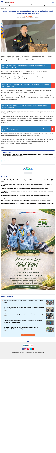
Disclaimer (22, 352)
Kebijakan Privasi (15, 352)
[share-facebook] (24, 169)
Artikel (31, 5)
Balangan (43, 5)
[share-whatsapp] (29, 169)
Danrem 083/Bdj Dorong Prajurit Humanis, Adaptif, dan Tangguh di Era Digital (23, 301)
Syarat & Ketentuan (29, 352)
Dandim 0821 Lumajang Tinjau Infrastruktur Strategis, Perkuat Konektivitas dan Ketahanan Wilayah (21, 328)
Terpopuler (9, 5)
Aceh (20, 5)
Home (3, 5)
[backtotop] (28, 342)
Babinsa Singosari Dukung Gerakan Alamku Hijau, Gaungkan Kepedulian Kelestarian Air (24, 308)
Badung (37, 5)
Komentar (28, 173)
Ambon (26, 5)
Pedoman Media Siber (39, 352)
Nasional (10, 160)
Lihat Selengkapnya (28, 334)
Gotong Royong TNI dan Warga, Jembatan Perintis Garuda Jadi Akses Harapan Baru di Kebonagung (23, 321)
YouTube (34, 349)
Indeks (16, 5)
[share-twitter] (27, 169)
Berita (4, 160)
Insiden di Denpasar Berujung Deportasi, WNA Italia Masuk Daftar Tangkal (24, 314)
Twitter (31, 349)
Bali (49, 5)
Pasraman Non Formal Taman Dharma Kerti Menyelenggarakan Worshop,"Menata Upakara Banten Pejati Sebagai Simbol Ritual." (27, 154)
